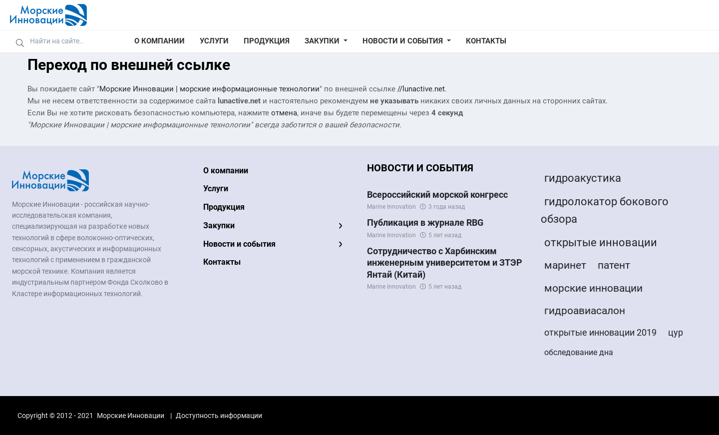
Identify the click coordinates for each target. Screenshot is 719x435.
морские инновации (593, 288)
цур (675, 332)
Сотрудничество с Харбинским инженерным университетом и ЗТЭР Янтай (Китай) (444, 263)
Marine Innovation (391, 206)
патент (614, 265)
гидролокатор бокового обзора (605, 210)
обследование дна (578, 352)
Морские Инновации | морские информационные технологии (209, 88)
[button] (326, 41)
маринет (565, 265)
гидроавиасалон (584, 311)
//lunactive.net (421, 88)
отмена (284, 112)
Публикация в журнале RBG (425, 222)
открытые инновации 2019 (600, 332)
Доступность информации (219, 416)
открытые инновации (600, 242)
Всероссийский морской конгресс (437, 194)
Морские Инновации (130, 416)
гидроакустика (582, 178)
